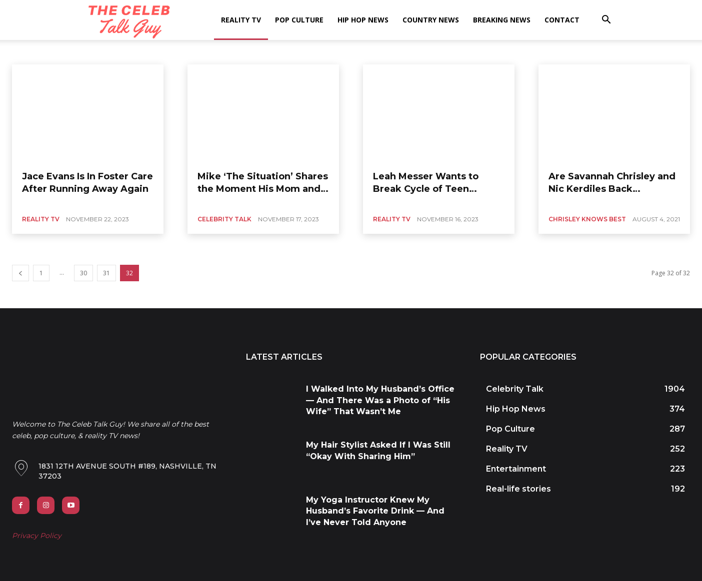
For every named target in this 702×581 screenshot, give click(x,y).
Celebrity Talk (225, 219)
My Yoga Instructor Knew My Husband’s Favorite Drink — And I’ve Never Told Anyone (375, 511)
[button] (606, 20)
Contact (562, 19)
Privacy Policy (37, 535)
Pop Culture (299, 19)
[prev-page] (20, 273)
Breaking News (501, 19)
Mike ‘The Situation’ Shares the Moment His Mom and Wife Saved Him (263, 189)
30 (83, 273)
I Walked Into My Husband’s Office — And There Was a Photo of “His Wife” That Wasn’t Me (380, 400)
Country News (430, 19)
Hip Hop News (363, 19)
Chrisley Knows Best (587, 219)
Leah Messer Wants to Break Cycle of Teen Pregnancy (425, 189)
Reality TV (241, 19)
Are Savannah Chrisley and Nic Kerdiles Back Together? (612, 189)
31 (106, 273)
